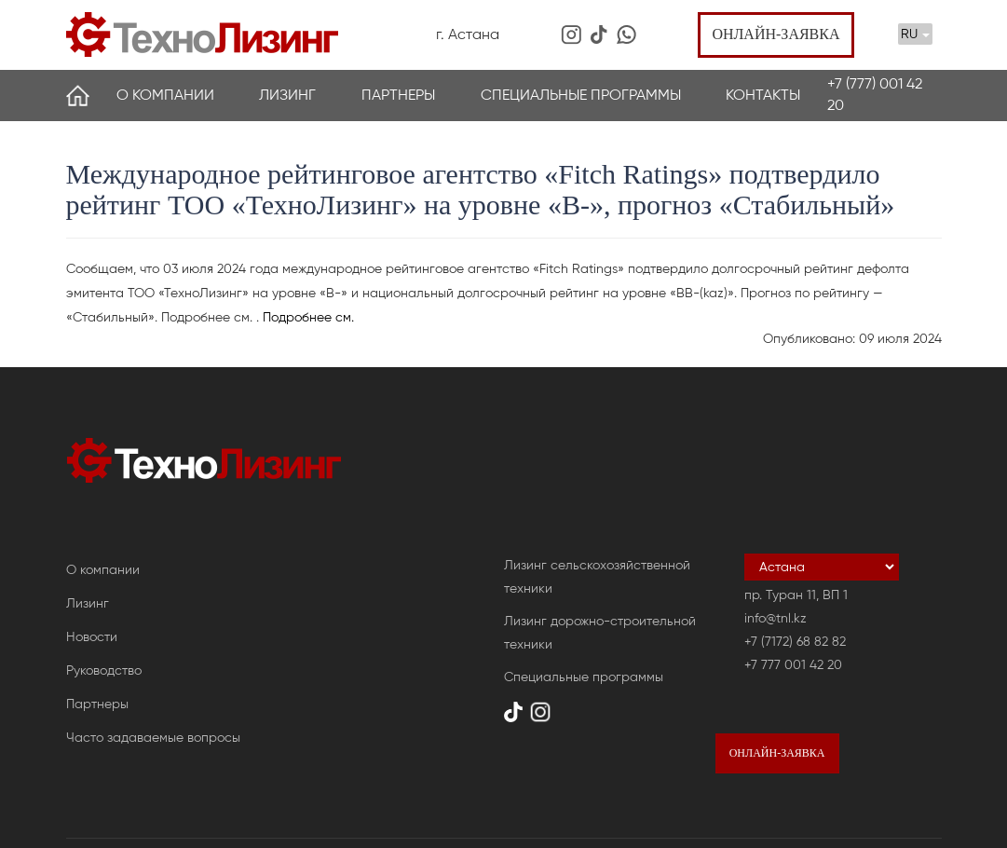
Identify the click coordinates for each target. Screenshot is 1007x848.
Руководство (104, 670)
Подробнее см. (308, 317)
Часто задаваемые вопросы (153, 737)
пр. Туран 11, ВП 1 (796, 595)
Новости (91, 637)
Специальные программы (581, 94)
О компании (165, 94)
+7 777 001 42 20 (793, 665)
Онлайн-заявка (775, 34)
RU (915, 34)
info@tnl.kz (775, 618)
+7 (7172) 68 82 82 (795, 642)
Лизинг (287, 94)
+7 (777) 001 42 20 (874, 94)
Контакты (763, 94)
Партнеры (398, 94)
